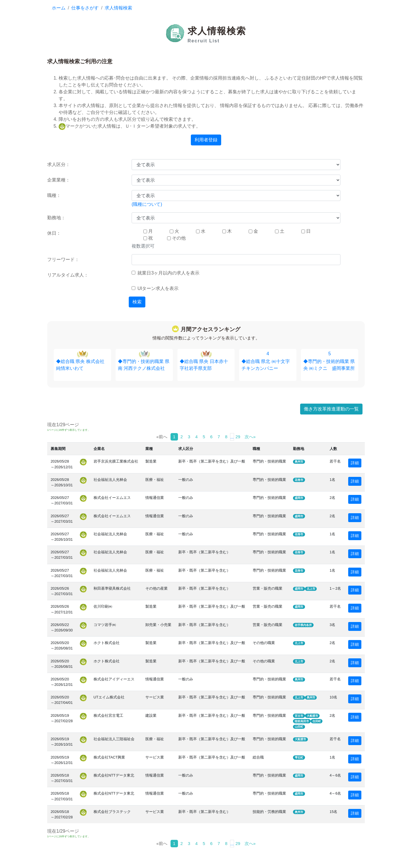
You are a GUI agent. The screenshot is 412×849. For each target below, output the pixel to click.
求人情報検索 (118, 7)
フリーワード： (63, 259)
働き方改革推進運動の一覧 (331, 408)
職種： (54, 195)
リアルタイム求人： (67, 275)
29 (237, 436)
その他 (176, 238)
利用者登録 (206, 139)
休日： (54, 233)
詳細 (355, 463)
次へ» (250, 436)
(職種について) (147, 204)
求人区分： (58, 164)
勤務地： (56, 217)
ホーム (59, 7)
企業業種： (58, 179)
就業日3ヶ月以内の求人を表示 (165, 273)
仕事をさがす (85, 7)
